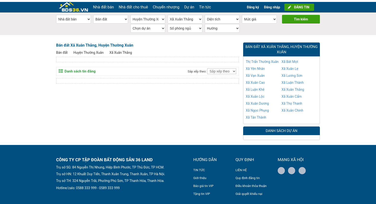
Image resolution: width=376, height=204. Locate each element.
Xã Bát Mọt (290, 60)
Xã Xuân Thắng (120, 51)
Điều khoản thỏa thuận (251, 184)
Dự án (189, 5)
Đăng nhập (272, 5)
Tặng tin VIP (201, 192)
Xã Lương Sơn (292, 74)
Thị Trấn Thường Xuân (262, 60)
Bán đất (62, 51)
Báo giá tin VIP (203, 184)
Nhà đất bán (103, 5)
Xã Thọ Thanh (292, 101)
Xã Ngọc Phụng (257, 108)
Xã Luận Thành (293, 81)
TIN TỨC (199, 168)
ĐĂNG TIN (301, 5)
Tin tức (205, 5)
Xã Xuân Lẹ (290, 67)
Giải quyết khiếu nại (248, 192)
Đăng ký (253, 5)
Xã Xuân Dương (257, 101)
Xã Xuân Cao (255, 81)
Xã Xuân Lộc (255, 94)
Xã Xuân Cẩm (292, 94)
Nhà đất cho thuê (133, 5)
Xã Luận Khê (255, 88)
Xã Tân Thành (256, 115)
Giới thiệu (199, 176)
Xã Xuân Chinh (292, 108)
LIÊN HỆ (241, 168)
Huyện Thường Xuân (88, 51)
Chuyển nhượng (166, 5)
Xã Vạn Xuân (255, 74)
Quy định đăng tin (247, 176)
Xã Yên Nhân (255, 67)
